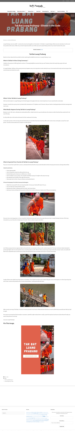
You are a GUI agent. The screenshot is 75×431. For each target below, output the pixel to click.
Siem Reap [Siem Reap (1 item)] (41, 416)
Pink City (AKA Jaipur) (9, 379)
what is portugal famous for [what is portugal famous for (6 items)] (37, 420)
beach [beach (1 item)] (30, 412)
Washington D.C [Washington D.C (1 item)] (31, 420)
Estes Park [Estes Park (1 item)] (47, 412)
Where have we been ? (22, 11)
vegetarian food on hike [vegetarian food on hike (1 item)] (42, 419)
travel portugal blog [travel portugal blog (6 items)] (32, 418)
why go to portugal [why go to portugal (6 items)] (44, 420)
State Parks (38, 11)
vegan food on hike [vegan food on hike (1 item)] (32, 419)
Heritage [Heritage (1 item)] (39, 413)
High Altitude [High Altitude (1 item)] (41, 413)
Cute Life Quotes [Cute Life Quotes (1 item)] (44, 412)
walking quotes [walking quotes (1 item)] (27, 420)
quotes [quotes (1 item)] (33, 416)
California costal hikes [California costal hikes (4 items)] (39, 412)
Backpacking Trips (45, 11)
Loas (7, 376)
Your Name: (62, 415)
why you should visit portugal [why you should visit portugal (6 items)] (34, 421)
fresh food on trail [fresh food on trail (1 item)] (30, 413)
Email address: (61, 420)
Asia (5, 376)
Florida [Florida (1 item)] (27, 413)
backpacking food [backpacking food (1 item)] (28, 412)
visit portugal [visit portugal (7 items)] (46, 419)
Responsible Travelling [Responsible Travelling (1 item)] (36, 416)
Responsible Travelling (11, 11)
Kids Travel (54, 11)
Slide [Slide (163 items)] (44, 416)
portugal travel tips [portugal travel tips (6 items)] (29, 416)
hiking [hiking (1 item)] (44, 413)
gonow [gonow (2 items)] (32, 413)
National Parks (31, 11)
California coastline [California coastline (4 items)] (33, 412)
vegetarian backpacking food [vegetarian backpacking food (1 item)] (36, 419)
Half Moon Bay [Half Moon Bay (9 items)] (35, 413)
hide (41, 49)
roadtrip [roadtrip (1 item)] (39, 416)
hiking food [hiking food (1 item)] (46, 413)
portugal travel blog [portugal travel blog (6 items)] (44, 414)
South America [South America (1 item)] (47, 416)
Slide (5, 378)
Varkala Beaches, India (9, 381)
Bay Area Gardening (61, 11)
